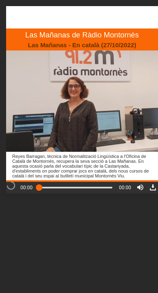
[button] (140, 187)
